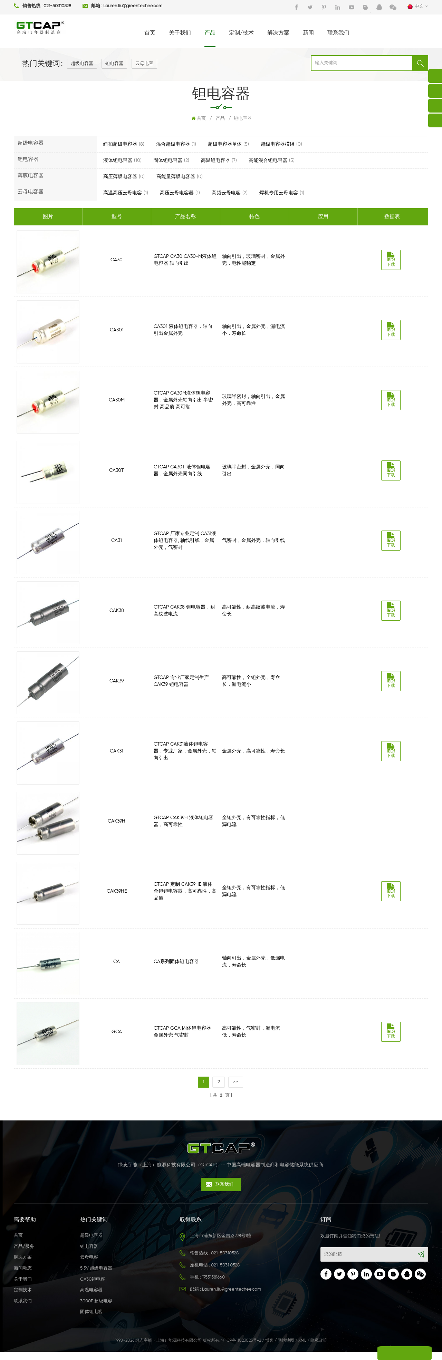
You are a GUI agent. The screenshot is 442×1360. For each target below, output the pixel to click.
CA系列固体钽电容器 (176, 968)
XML (302, 1349)
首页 (149, 33)
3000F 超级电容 (96, 1310)
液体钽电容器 (117, 160)
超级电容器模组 (278, 144)
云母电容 (144, 63)
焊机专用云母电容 (278, 193)
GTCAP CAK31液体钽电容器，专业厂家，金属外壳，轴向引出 (185, 755)
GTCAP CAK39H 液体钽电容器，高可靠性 (184, 826)
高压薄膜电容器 (120, 176)
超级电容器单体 (225, 144)
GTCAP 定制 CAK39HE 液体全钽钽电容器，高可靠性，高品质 (185, 897)
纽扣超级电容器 (120, 144)
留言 (379, 1353)
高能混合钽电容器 (268, 160)
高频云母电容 (226, 193)
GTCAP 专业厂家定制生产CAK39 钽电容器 (181, 685)
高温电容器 (91, 1298)
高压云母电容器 (177, 193)
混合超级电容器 (173, 144)
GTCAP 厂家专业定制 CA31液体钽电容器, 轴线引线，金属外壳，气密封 (185, 543)
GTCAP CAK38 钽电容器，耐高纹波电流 (184, 614)
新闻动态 (23, 1277)
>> (235, 1089)
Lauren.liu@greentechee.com (132, 6)
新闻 (308, 33)
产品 (209, 33)
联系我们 (338, 33)
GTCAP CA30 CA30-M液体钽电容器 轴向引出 (185, 260)
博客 (269, 1349)
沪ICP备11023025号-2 (241, 1349)
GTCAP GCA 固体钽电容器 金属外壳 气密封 (182, 1039)
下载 (392, 259)
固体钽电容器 (167, 160)
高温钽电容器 (215, 160)
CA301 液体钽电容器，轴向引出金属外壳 (183, 331)
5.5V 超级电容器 (96, 1277)
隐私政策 (318, 1349)
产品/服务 (24, 1255)
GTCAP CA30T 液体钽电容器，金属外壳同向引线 (182, 472)
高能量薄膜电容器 (175, 176)
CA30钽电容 (92, 1287)
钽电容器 (114, 63)
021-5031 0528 (225, 1274)
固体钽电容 (91, 1320)
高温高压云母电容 (122, 193)
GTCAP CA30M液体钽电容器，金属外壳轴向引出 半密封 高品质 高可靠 (183, 401)
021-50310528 (57, 6)
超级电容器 (82, 63)
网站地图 (286, 1349)
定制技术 (23, 1298)
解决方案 (278, 33)
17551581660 (213, 1286)
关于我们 (180, 33)
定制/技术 (241, 33)
